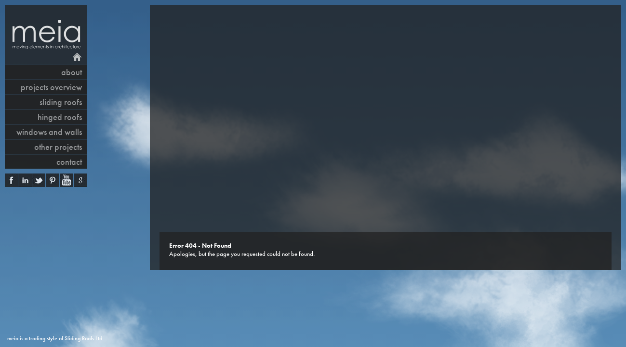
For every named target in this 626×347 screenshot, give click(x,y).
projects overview (51, 87)
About (71, 72)
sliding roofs (61, 101)
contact (69, 161)
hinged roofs (60, 116)
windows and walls (49, 131)
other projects (58, 146)
